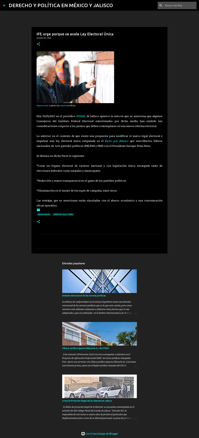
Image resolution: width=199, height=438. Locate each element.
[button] (38, 44)
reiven (63, 105)
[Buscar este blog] (180, 5)
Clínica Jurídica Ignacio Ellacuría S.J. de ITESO (85, 348)
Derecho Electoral (63, 214)
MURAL (81, 116)
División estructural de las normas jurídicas (84, 295)
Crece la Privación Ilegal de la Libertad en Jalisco (87, 401)
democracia (42, 105)
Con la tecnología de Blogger (99, 433)
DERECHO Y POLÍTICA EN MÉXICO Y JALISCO (61, 5)
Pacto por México (117, 141)
